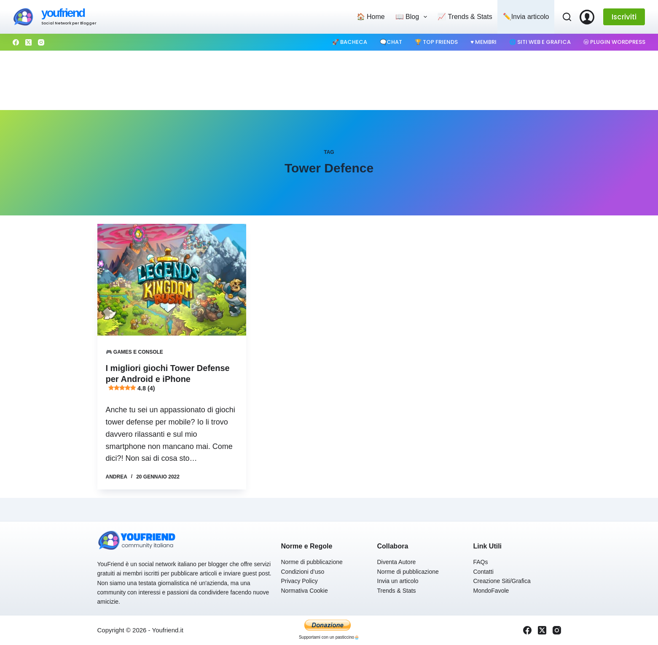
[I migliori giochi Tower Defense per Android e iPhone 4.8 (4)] (171, 280)
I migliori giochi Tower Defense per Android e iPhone (168, 377)
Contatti (483, 571)
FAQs (480, 562)
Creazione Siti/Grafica (502, 581)
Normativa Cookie (304, 590)
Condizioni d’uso (303, 571)
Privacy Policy (299, 581)
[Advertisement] (329, 80)
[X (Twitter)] (28, 42)
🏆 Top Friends (436, 42)
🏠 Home (371, 16)
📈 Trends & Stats (465, 16)
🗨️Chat (391, 42)
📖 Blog (413, 17)
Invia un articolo (398, 581)
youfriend (62, 12)
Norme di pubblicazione (312, 562)
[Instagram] (41, 42)
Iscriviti (624, 17)
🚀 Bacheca (349, 42)
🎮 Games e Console (134, 352)
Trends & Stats (396, 590)
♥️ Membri (483, 42)
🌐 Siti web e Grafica (540, 42)
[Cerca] (567, 17)
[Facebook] (16, 42)
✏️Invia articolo (526, 16)
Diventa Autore (396, 562)
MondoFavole (491, 590)
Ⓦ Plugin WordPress (614, 42)
